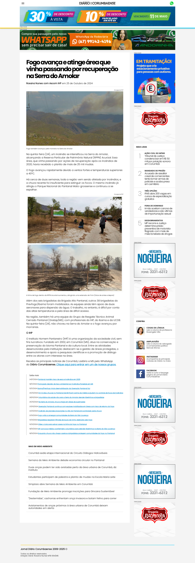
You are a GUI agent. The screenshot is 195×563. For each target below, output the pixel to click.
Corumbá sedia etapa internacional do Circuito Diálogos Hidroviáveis (68, 453)
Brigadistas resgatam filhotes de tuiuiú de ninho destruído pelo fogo (66, 420)
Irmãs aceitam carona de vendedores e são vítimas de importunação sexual (157, 210)
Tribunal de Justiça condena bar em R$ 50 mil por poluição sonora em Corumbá (157, 159)
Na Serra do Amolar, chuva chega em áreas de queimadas (62, 402)
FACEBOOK (151, 370)
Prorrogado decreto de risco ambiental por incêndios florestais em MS (66, 381)
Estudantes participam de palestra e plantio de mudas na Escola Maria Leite (72, 477)
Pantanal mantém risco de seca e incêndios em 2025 (60, 377)
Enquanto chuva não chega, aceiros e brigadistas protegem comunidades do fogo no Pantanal (77, 434)
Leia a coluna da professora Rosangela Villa (158, 330)
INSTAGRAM (151, 356)
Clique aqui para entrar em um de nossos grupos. (86, 361)
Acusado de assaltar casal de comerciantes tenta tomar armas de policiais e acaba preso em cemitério (156, 179)
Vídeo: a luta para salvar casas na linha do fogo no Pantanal (63, 425)
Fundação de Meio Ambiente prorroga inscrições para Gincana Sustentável (72, 492)
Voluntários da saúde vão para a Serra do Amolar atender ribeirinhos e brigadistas (72, 398)
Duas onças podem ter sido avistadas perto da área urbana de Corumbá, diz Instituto (73, 469)
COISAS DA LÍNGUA (154, 327)
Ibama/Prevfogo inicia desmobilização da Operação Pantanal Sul (64, 386)
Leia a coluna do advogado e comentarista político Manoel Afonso (158, 345)
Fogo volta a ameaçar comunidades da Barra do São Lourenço (64, 416)
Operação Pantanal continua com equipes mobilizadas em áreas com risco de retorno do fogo (77, 407)
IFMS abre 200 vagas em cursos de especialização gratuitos (157, 196)
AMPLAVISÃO (152, 341)
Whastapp (171, 3)
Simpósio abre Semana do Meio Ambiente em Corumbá (61, 485)
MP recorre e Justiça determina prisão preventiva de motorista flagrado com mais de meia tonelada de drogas (157, 228)
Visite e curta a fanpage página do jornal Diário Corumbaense (157, 374)
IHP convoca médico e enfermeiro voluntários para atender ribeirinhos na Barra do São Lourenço (77, 429)
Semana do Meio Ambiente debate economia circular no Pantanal (67, 460)
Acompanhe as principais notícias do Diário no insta (158, 359)
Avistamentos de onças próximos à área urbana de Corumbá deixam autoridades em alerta (69, 508)
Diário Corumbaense (97, 3)
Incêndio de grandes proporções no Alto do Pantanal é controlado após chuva (70, 411)
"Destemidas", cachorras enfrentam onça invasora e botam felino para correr (73, 499)
